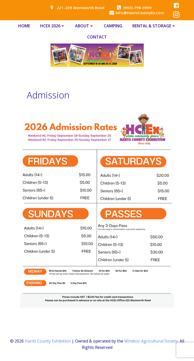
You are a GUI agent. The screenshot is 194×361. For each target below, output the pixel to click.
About (84, 26)
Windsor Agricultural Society (151, 341)
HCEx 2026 (52, 26)
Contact (97, 37)
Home (24, 26)
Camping (113, 26)
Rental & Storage (154, 26)
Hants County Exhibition (48, 341)
